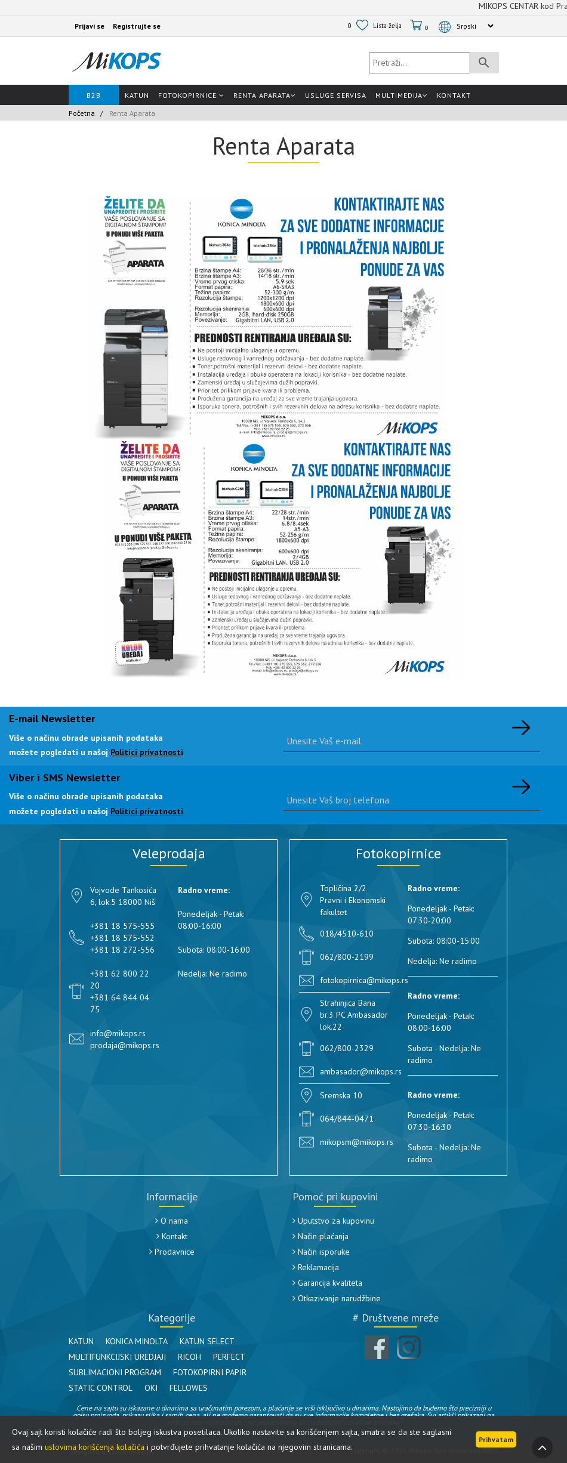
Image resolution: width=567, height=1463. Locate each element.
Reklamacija (315, 1267)
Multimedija (401, 95)
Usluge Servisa (335, 95)
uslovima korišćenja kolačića (94, 1447)
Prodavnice (172, 1251)
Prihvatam (496, 1439)
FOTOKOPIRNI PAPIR (209, 1372)
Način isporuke (321, 1251)
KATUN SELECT (207, 1341)
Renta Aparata (264, 95)
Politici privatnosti (146, 752)
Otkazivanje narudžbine (336, 1298)
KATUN (81, 1341)
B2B (94, 95)
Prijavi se (89, 25)
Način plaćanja (320, 1236)
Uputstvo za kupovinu (333, 1220)
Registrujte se (137, 25)
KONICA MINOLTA (137, 1341)
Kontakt (454, 95)
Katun (137, 95)
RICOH (189, 1356)
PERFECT (229, 1356)
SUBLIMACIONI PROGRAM (115, 1372)
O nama (171, 1220)
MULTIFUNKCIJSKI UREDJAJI (117, 1356)
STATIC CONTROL (100, 1387)
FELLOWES (189, 1387)
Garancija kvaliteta (327, 1282)
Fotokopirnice (191, 95)
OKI (151, 1387)
